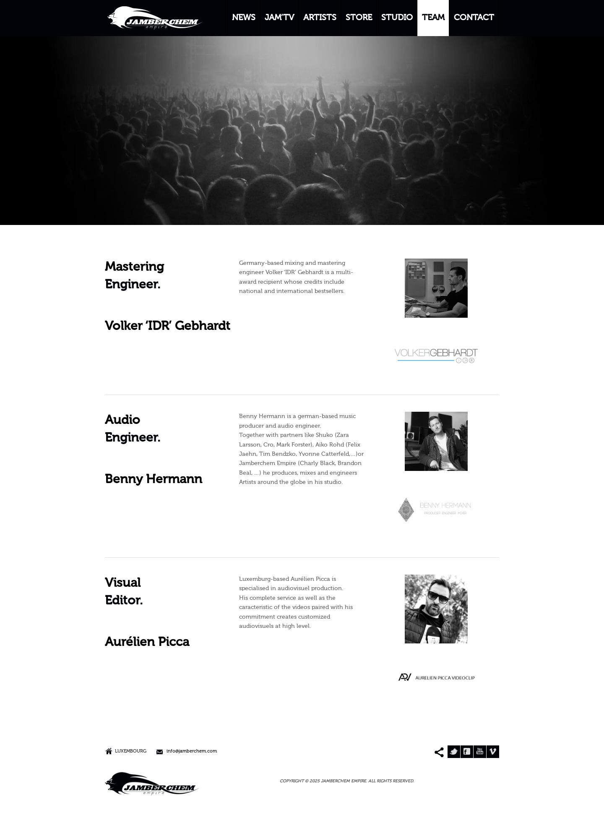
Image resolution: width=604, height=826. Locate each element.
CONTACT (474, 18)
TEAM (433, 18)
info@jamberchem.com (192, 751)
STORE (359, 18)
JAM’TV (279, 18)
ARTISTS (319, 18)
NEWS (243, 18)
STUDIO (397, 18)
